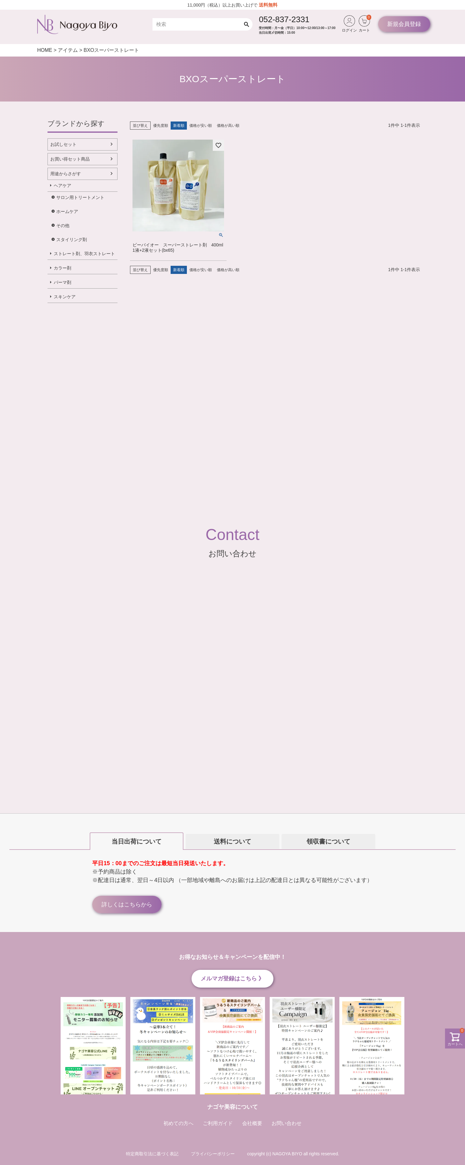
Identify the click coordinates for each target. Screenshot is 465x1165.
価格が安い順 (200, 125)
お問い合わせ (287, 1123)
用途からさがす (65, 173)
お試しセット (63, 144)
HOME (44, 50)
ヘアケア (62, 185)
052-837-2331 (284, 19)
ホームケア (67, 211)
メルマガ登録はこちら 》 (232, 978)
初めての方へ (178, 1123)
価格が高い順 (228, 125)
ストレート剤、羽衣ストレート (84, 253)
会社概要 (252, 1123)
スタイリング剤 (71, 239)
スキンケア (65, 296)
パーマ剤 (62, 282)
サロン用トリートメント (80, 197)
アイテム (68, 50)
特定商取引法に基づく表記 (152, 1153)
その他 (62, 225)
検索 (248, 24)
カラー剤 (62, 267)
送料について (232, 841)
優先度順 (160, 125)
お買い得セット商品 (70, 158)
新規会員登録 (404, 24)
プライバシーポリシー (213, 1153)
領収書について (328, 841)
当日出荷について (137, 841)
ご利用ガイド (218, 1123)
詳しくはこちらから (127, 904)
